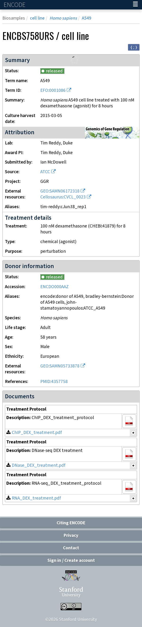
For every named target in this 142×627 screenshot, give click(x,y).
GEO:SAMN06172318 (59, 191)
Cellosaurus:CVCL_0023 (63, 197)
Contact (71, 548)
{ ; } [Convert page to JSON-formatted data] (133, 47)
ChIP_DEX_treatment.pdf (37, 433)
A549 (86, 18)
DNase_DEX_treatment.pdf (38, 465)
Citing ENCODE (71, 523)
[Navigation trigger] (135, 4)
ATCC (45, 172)
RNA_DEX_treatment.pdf (36, 498)
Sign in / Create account (71, 561)
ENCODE (15, 5)
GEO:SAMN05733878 (59, 366)
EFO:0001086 (53, 90)
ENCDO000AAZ (54, 287)
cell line (37, 18)
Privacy (71, 536)
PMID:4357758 (54, 382)
